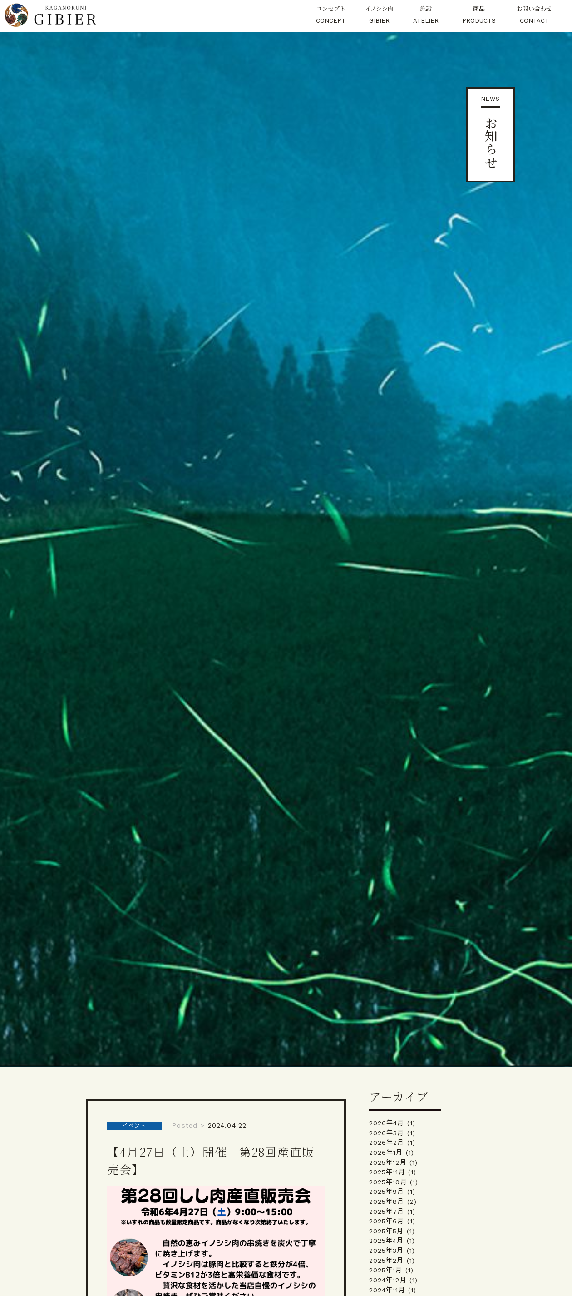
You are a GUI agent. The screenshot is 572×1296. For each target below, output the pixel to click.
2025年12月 (388, 1162)
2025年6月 (386, 1221)
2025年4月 (386, 1240)
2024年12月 (388, 1280)
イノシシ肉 (379, 15)
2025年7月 (386, 1211)
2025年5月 (386, 1231)
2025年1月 (386, 1270)
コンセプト (330, 15)
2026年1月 (386, 1152)
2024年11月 (387, 1290)
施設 (425, 15)
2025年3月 (386, 1250)
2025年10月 (388, 1182)
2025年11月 (387, 1172)
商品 (479, 15)
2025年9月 (386, 1191)
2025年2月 (386, 1260)
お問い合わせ (534, 15)
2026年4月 (386, 1123)
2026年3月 (386, 1133)
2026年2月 (386, 1142)
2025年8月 (386, 1201)
